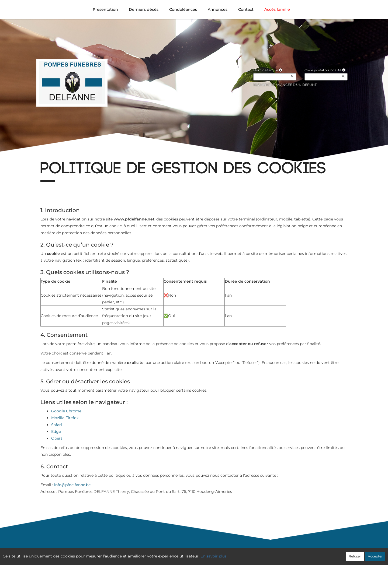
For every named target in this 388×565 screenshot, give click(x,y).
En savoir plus (213, 556)
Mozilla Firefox (64, 417)
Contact (246, 9)
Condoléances (183, 9)
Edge (56, 431)
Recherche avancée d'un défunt (285, 85)
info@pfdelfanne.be (72, 484)
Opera (57, 438)
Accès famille (277, 9)
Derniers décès (143, 9)
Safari (56, 424)
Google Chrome (66, 411)
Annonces (217, 9)
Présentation (105, 9)
